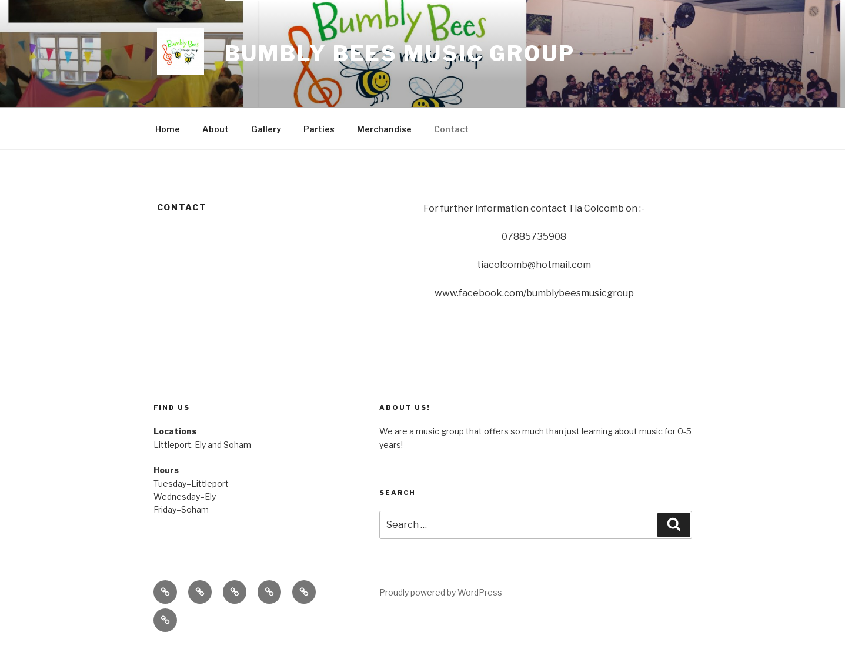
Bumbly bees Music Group (400, 53)
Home (167, 129)
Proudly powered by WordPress (440, 592)
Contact (451, 129)
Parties (319, 129)
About (215, 129)
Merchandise (384, 129)
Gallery (266, 129)
